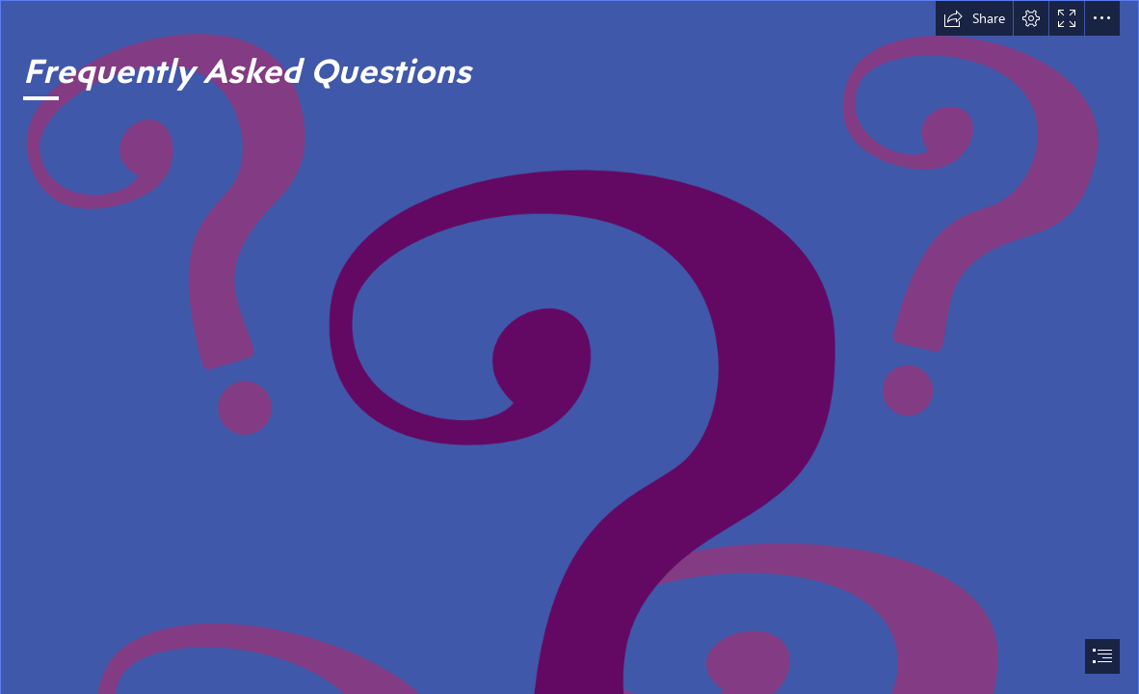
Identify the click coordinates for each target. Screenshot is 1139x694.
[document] (569, 347)
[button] (974, 18)
